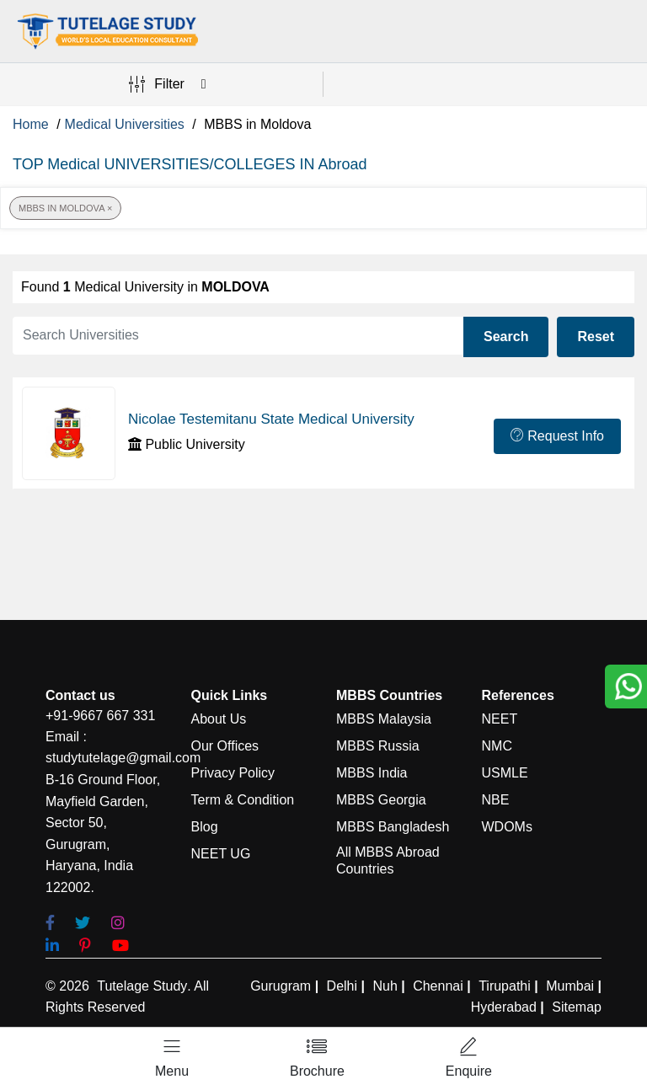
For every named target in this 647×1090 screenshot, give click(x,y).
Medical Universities (124, 124)
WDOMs (507, 827)
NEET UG (221, 854)
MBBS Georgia (381, 800)
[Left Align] (172, 1059)
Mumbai (570, 986)
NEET (500, 719)
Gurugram (280, 986)
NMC (497, 746)
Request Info (557, 435)
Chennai (438, 986)
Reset (595, 336)
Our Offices (225, 746)
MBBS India (371, 773)
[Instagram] (118, 923)
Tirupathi (505, 986)
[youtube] (120, 946)
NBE (496, 800)
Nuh (384, 986)
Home (31, 124)
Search (506, 336)
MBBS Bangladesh (392, 827)
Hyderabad (504, 1007)
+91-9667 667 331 (100, 715)
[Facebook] (50, 923)
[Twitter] (82, 923)
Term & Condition (243, 800)
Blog (204, 827)
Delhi (342, 986)
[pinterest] (85, 946)
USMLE (505, 773)
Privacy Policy (233, 773)
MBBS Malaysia (383, 719)
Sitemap (577, 1007)
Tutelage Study (142, 986)
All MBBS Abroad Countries (388, 860)
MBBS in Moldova (65, 208)
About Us (219, 719)
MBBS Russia (378, 746)
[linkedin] (52, 946)
